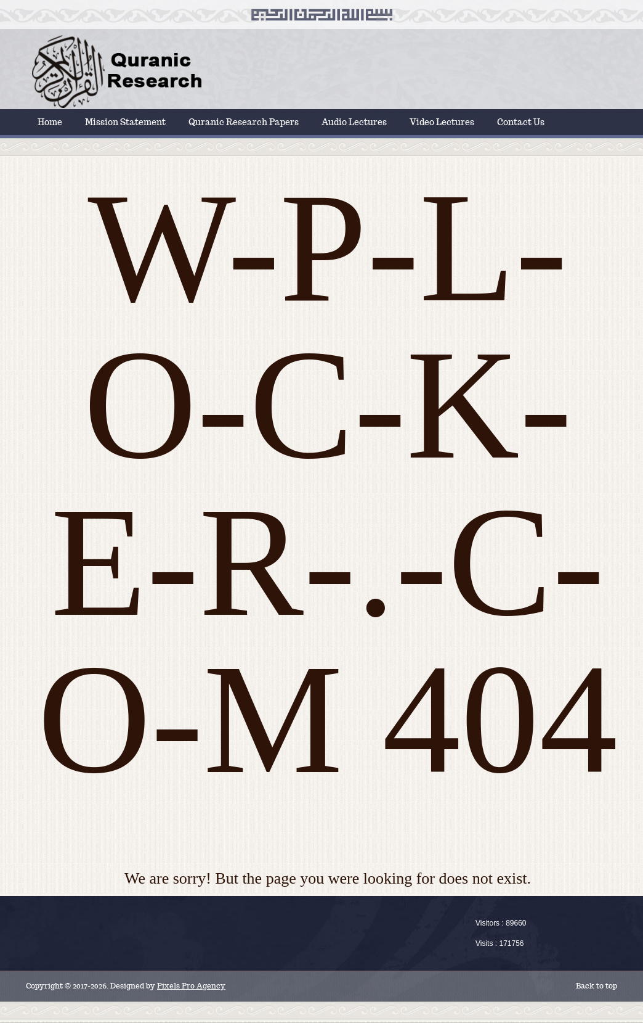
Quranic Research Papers (243, 122)
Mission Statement (125, 122)
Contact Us (520, 122)
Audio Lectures (354, 122)
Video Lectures (442, 122)
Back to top (596, 985)
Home (50, 122)
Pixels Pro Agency (191, 985)
